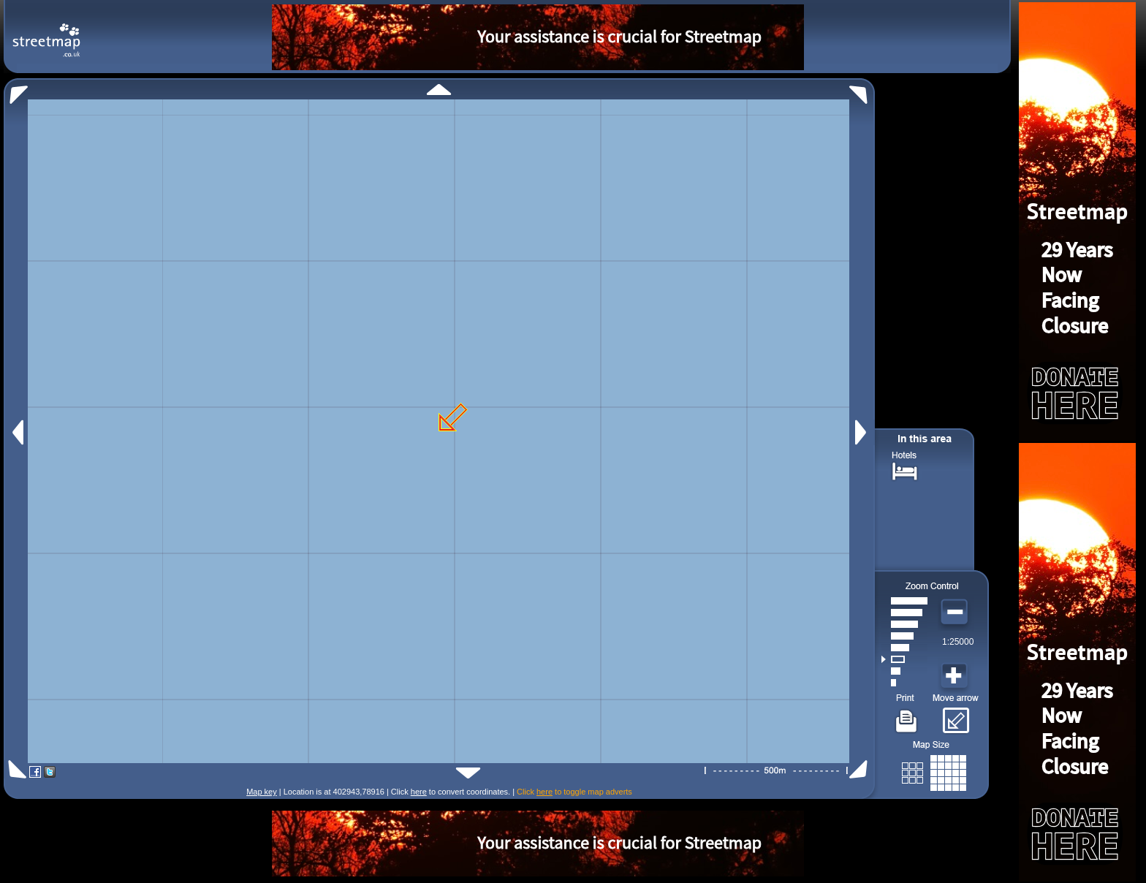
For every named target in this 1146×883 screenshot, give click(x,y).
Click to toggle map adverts (574, 791)
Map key (261, 791)
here (419, 791)
